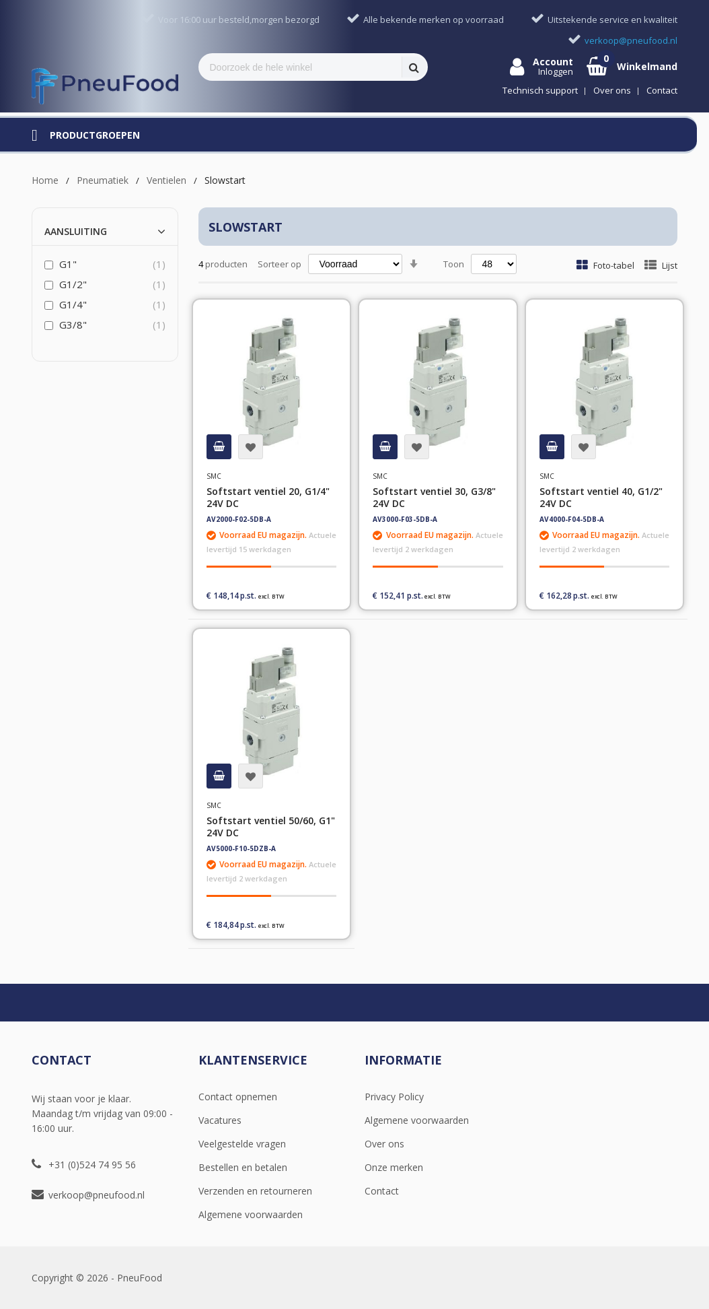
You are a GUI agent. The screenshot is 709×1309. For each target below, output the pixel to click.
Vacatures (219, 1120)
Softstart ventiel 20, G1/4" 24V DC (268, 497)
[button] (250, 446)
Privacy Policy (394, 1096)
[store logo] (105, 86)
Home (45, 180)
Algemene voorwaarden (250, 1214)
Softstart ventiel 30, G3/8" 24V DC (434, 497)
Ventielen (166, 180)
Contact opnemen (237, 1096)
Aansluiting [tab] (75, 232)
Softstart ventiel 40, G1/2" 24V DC (601, 497)
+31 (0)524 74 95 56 (92, 1164)
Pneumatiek (102, 180)
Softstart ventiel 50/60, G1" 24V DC (271, 826)
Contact (382, 1190)
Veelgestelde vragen (242, 1143)
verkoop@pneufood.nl (96, 1194)
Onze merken (394, 1167)
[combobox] (301, 67)
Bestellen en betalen (242, 1167)
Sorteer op (279, 264)
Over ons (384, 1143)
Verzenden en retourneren (255, 1190)
